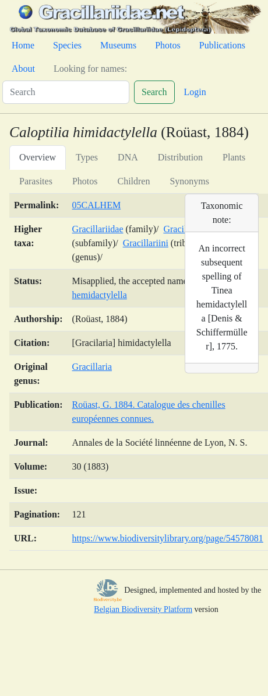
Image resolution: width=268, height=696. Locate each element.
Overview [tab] (37, 157)
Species (67, 45)
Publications (222, 45)
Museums (118, 45)
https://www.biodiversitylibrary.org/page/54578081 (167, 538)
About (23, 69)
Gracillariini (145, 243)
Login (195, 92)
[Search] (65, 92)
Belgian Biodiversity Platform (143, 609)
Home (23, 45)
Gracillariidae (98, 229)
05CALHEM (96, 205)
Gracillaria (92, 367)
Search (154, 92)
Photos (168, 45)
